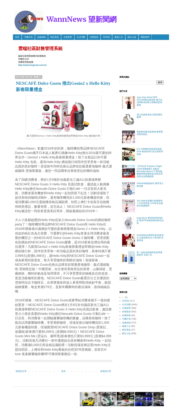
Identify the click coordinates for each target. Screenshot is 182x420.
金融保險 (41, 37)
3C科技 (106, 37)
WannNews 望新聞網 (82, 19)
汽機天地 (28, 37)
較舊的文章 (105, 371)
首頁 (17, 37)
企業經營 (67, 37)
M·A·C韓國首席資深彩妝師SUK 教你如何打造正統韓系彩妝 (150, 151)
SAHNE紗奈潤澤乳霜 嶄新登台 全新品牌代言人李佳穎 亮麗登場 (150, 238)
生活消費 (81, 37)
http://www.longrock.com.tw (32, 65)
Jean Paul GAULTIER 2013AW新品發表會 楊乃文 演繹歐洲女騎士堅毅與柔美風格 (149, 101)
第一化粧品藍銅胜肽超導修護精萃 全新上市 (149, 253)
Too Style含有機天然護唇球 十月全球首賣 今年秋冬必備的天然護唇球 (150, 203)
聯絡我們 (145, 37)
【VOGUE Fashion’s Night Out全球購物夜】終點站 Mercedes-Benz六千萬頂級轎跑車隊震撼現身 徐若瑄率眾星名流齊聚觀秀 (150, 171)
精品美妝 (54, 37)
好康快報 (126, 315)
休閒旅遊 (94, 37)
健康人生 (118, 37)
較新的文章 (21, 371)
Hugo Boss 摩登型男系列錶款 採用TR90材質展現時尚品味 (150, 220)
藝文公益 (132, 37)
